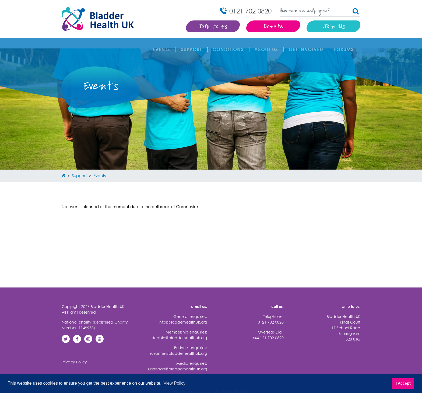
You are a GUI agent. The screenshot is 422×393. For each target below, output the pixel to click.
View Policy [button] (174, 383)
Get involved (307, 44)
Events (162, 44)
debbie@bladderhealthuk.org (179, 327)
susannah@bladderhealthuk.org (177, 358)
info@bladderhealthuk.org (183, 311)
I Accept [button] (403, 383)
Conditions (229, 44)
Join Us (333, 27)
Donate (273, 27)
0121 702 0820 (271, 311)
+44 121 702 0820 (268, 327)
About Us (267, 44)
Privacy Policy (74, 351)
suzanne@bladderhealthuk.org (178, 342)
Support (192, 44)
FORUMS (345, 44)
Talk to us (213, 27)
